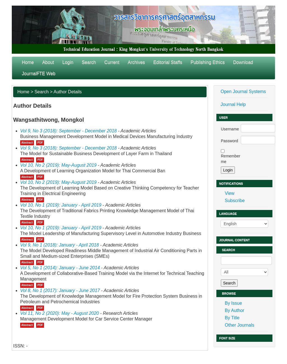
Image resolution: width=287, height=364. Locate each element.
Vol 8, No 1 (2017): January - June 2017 (60, 290)
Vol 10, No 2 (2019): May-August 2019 (58, 165)
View (229, 193)
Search (89, 62)
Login (68, 62)
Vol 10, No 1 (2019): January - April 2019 (60, 205)
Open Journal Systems (243, 91)
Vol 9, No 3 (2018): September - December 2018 (68, 130)
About (48, 62)
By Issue (233, 303)
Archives (136, 62)
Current (111, 62)
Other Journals (239, 325)
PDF (40, 142)
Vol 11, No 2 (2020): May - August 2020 (59, 313)
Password (229, 141)
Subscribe (235, 200)
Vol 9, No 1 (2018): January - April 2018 (59, 245)
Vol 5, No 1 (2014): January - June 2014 (60, 267)
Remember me (230, 159)
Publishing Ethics (208, 62)
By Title (232, 317)
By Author (234, 310)
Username (230, 129)
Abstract (27, 142)
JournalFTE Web (38, 73)
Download (243, 62)
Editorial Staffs (167, 62)
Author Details (68, 91)
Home (28, 62)
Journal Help (233, 104)
